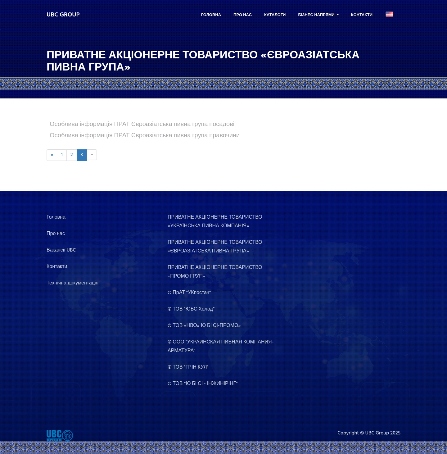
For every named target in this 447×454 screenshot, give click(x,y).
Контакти (362, 15)
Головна (211, 15)
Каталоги (275, 15)
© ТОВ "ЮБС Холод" (191, 309)
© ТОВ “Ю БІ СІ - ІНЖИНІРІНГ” (203, 384)
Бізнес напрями (317, 15)
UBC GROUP (63, 15)
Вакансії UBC (61, 250)
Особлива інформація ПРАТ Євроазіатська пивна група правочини (145, 136)
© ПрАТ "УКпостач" (189, 293)
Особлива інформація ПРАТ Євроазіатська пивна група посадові (142, 124)
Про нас (242, 15)
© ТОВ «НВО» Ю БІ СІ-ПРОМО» (204, 326)
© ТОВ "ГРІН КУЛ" (188, 367)
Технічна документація (72, 283)
